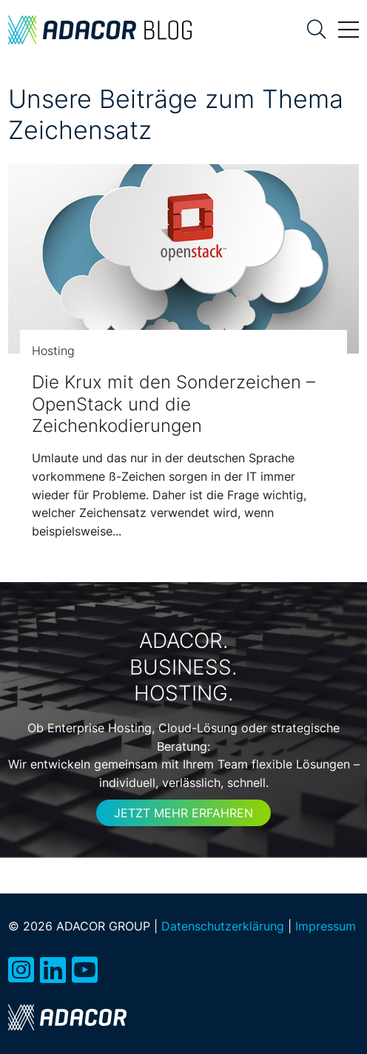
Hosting (53, 350)
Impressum (325, 926)
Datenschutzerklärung (222, 926)
